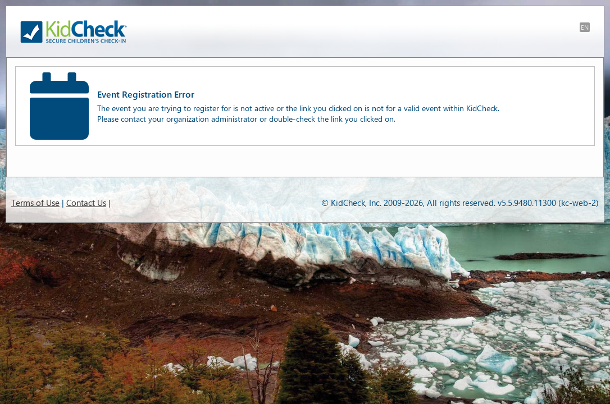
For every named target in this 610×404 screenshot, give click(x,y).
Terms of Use (35, 202)
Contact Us (86, 202)
